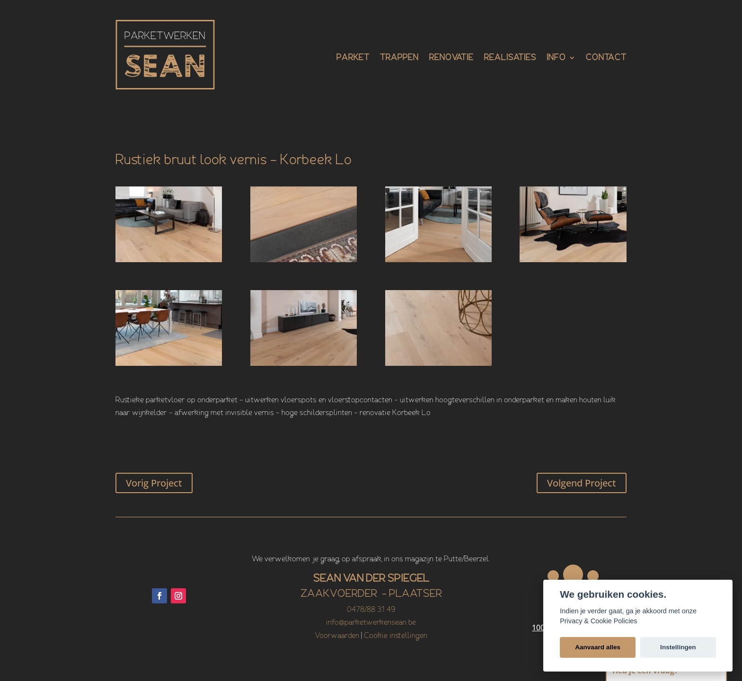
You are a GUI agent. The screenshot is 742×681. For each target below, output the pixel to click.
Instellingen (678, 647)
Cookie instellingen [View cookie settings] (395, 636)
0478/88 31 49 (371, 610)
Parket (353, 58)
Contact (606, 58)
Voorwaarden (337, 636)
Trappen (399, 58)
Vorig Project (154, 483)
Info (556, 58)
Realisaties (510, 58)
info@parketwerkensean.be (371, 623)
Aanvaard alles (597, 647)
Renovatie (451, 58)
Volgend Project (581, 483)
